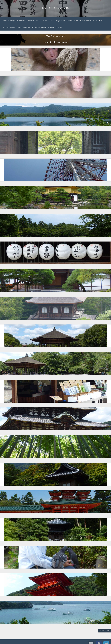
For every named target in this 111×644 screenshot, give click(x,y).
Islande (43, 27)
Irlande (95, 21)
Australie (6, 21)
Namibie (19, 27)
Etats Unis (59, 27)
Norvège (69, 21)
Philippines (31, 21)
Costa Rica (26, 27)
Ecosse (88, 21)
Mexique (12, 21)
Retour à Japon (105, 630)
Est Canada (35, 27)
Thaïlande (51, 27)
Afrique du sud (60, 21)
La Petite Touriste (55, 7)
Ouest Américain (79, 21)
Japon (101, 21)
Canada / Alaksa (41, 21)
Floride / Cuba (21, 21)
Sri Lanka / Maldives (9, 27)
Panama (51, 21)
